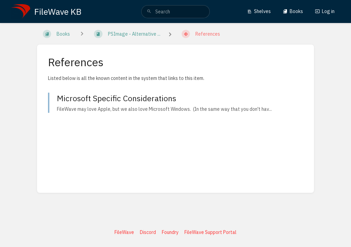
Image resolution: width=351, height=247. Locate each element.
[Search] (149, 12)
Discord (148, 232)
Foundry (170, 232)
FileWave (124, 232)
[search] (175, 11)
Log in (325, 11)
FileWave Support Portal (210, 232)
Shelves (259, 11)
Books (293, 11)
